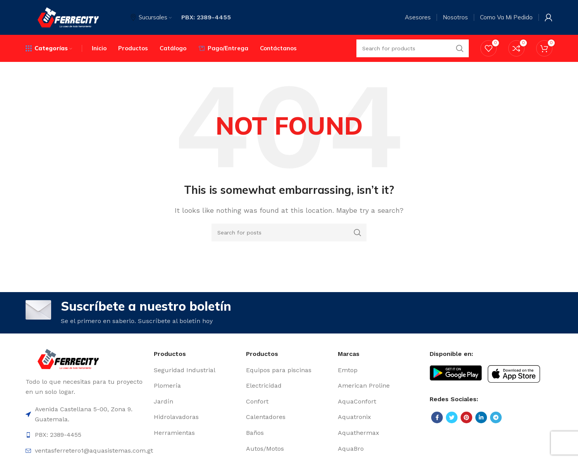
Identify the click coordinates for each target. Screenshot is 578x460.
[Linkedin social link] (481, 417)
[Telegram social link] (496, 417)
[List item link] (196, 370)
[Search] (289, 232)
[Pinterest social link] (466, 417)
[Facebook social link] (437, 417)
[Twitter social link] (452, 417)
